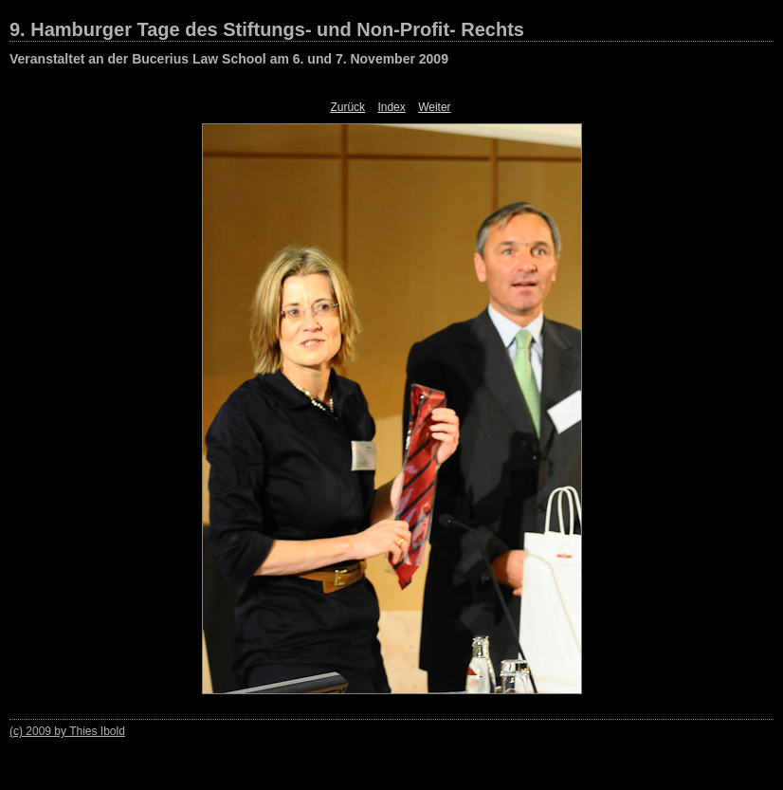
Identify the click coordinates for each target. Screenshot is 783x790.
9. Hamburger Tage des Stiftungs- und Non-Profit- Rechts (266, 29)
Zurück (347, 107)
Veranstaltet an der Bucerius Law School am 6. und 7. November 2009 (228, 58)
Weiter (434, 107)
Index (391, 107)
